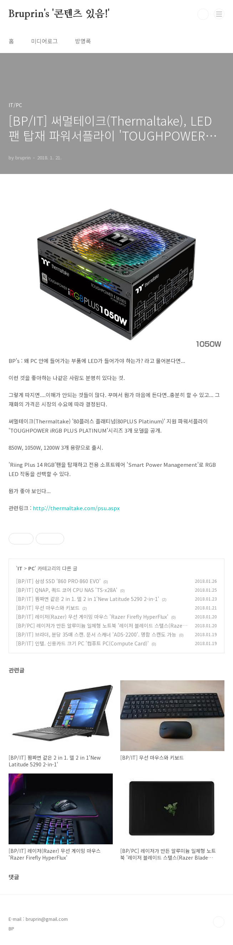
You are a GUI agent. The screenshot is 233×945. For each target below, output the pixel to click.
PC (31, 568)
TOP (218, 922)
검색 (203, 14)
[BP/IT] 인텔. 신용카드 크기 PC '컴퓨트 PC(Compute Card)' (82, 643)
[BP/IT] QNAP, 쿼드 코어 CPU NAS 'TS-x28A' (66, 589)
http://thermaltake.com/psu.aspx (76, 508)
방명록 (83, 41)
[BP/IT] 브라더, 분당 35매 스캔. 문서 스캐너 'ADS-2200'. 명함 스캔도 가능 (96, 634)
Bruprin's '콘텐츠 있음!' (59, 14)
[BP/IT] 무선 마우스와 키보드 (48, 607)
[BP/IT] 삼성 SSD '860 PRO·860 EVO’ (58, 581)
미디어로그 (44, 41)
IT (19, 568)
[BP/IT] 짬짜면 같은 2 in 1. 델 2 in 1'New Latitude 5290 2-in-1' (87, 598)
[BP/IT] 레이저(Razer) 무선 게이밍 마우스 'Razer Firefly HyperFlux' (92, 616)
